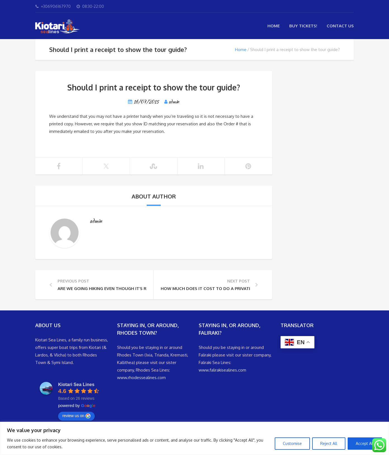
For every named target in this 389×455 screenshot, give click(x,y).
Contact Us (340, 25)
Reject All (328, 443)
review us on (76, 415)
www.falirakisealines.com (222, 370)
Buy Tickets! (303, 25)
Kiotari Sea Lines (76, 384)
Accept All (365, 443)
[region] (194, 438)
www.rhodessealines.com (141, 377)
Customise (292, 443)
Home (273, 25)
